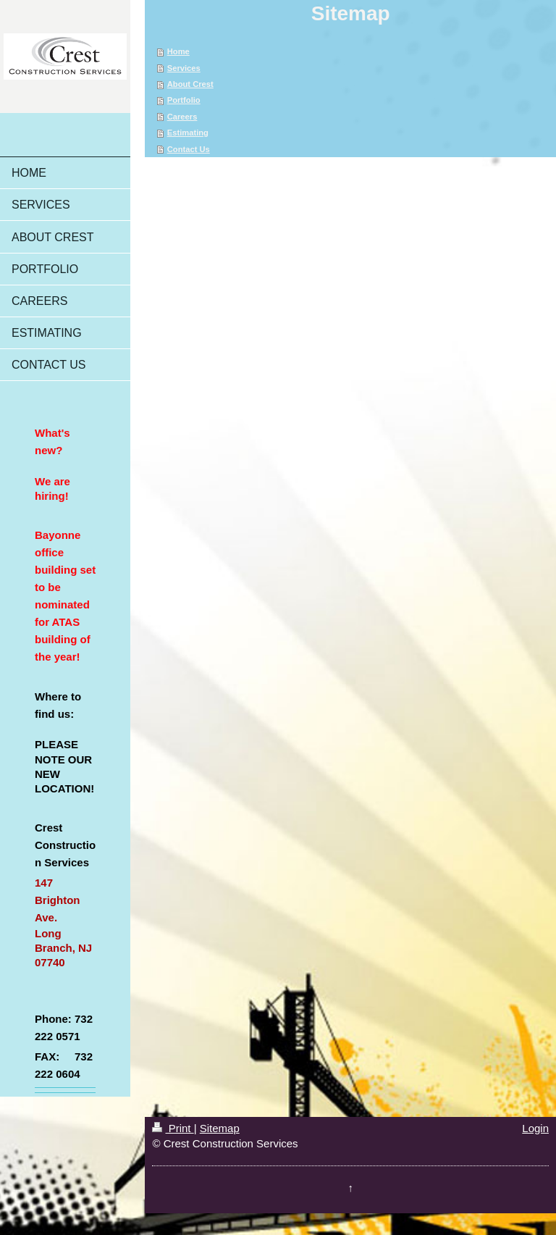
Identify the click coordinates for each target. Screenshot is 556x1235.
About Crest (190, 84)
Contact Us (188, 149)
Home (178, 51)
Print (172, 1128)
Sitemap (220, 1128)
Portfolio (184, 100)
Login (535, 1128)
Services (184, 68)
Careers (182, 116)
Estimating (187, 132)
